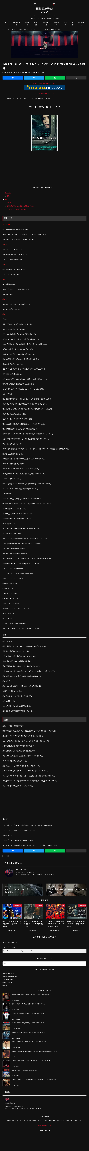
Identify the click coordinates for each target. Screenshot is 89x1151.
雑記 (4, 985)
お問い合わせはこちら (44, 1125)
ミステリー (41, 72)
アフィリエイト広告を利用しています (44, 93)
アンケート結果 (7, 979)
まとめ (9, 203)
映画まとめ (6, 982)
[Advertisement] (44, 802)
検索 (83, 963)
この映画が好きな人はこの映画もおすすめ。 (21, 206)
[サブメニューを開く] (85, 973)
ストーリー (8, 193)
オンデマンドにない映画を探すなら (44, 83)
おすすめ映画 (31, 72)
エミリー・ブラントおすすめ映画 (17, 209)
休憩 (8, 196)
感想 (6, 199)
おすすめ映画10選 (8, 976)
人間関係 (6, 856)
